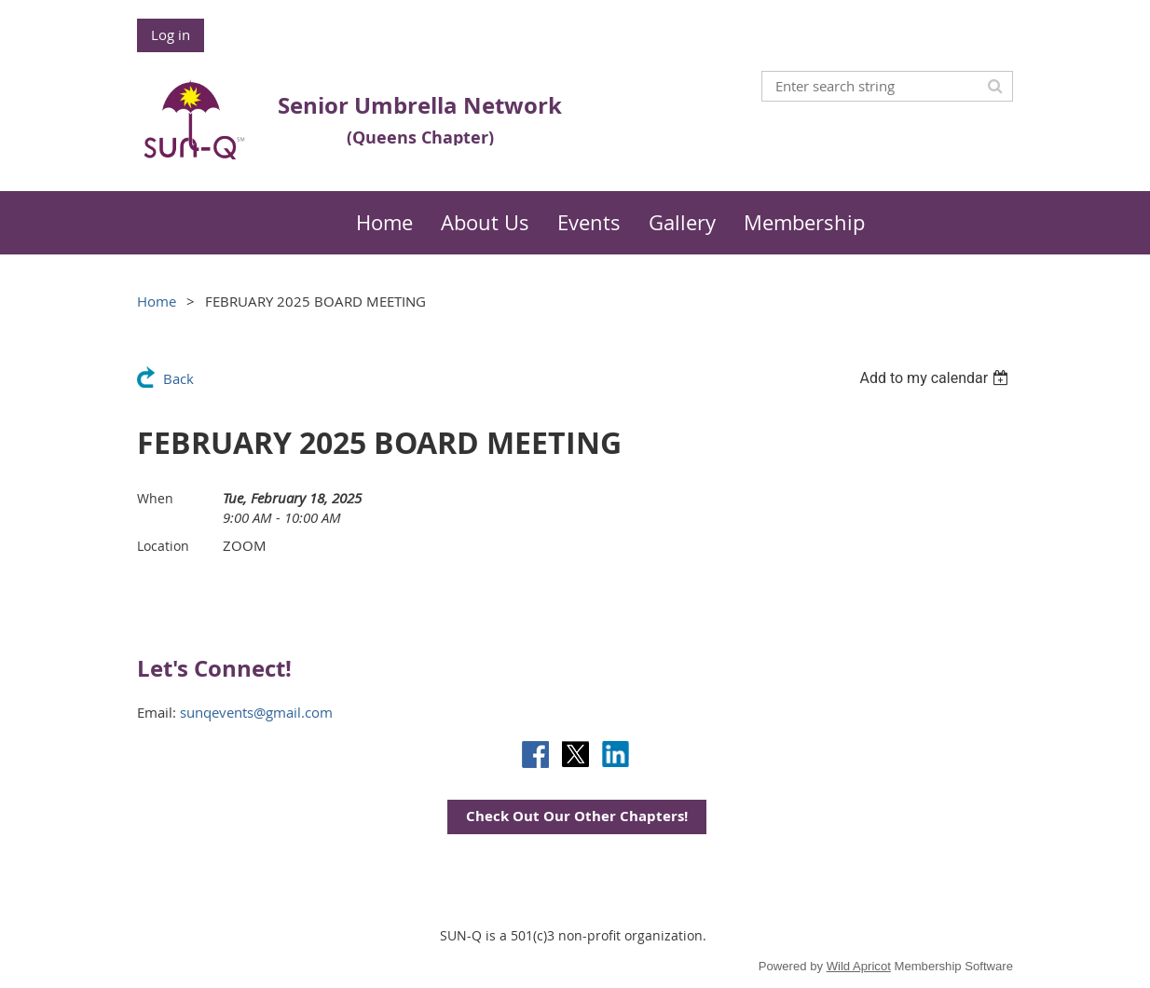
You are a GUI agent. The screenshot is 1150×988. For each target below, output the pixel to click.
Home (156, 301)
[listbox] (936, 378)
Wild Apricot (859, 966)
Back (178, 378)
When (155, 498)
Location (163, 546)
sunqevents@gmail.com (256, 712)
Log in (170, 34)
